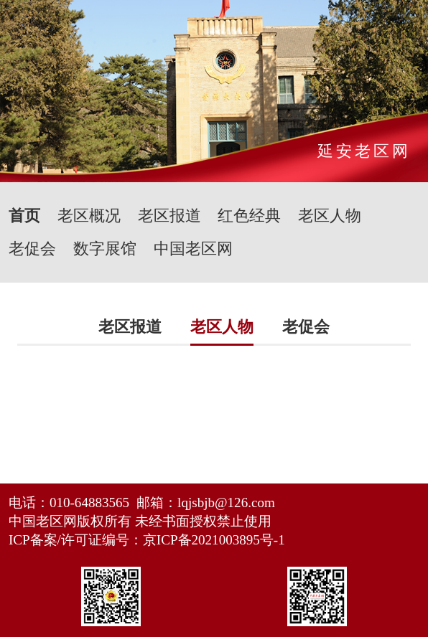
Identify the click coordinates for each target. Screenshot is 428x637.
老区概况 (89, 216)
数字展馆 (104, 249)
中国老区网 (193, 249)
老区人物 (329, 216)
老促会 (32, 249)
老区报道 (169, 216)
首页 (24, 216)
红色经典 (249, 216)
